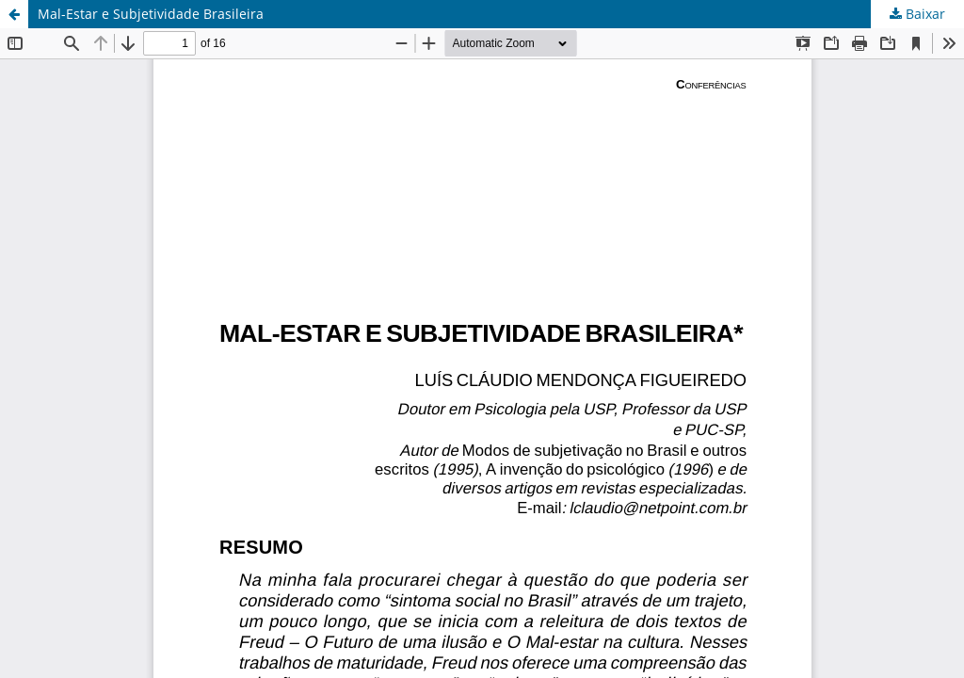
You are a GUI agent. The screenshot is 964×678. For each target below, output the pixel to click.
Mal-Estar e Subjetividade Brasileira (151, 14)
